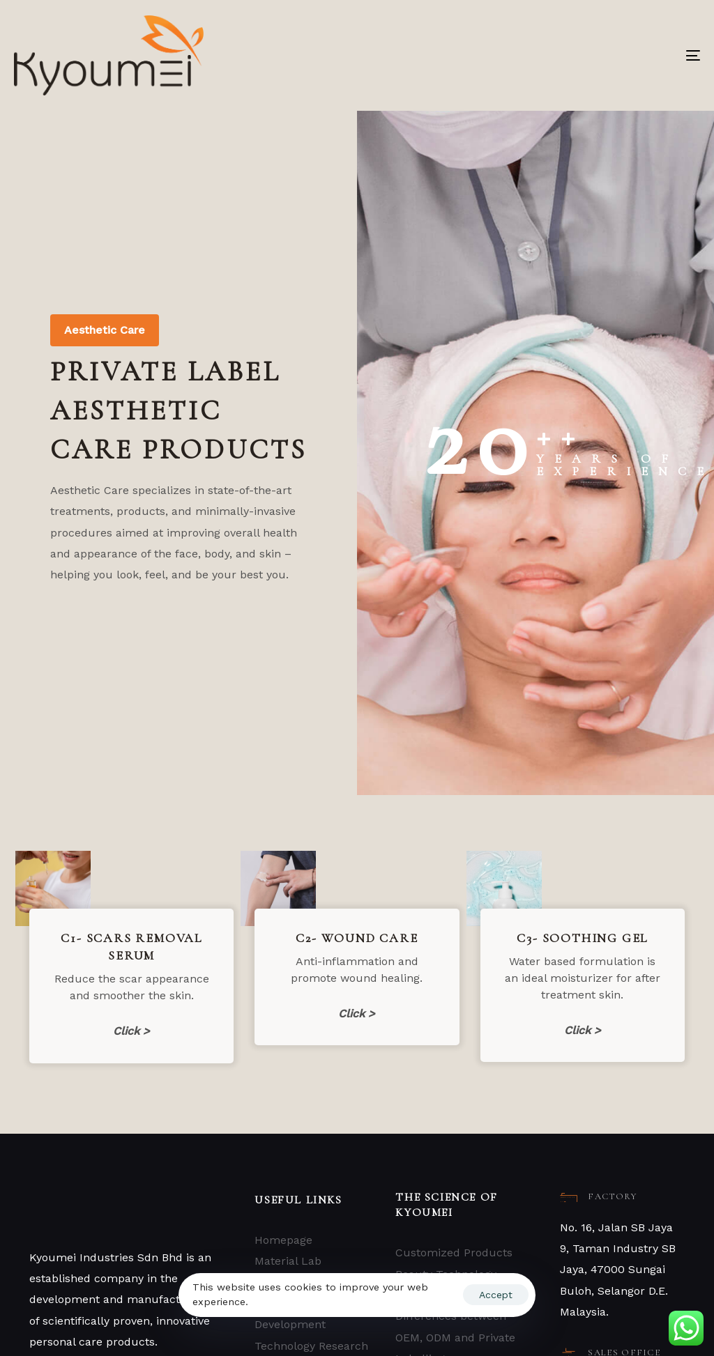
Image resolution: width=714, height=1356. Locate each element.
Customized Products (453, 1252)
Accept (495, 1294)
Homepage (283, 1240)
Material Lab (288, 1261)
